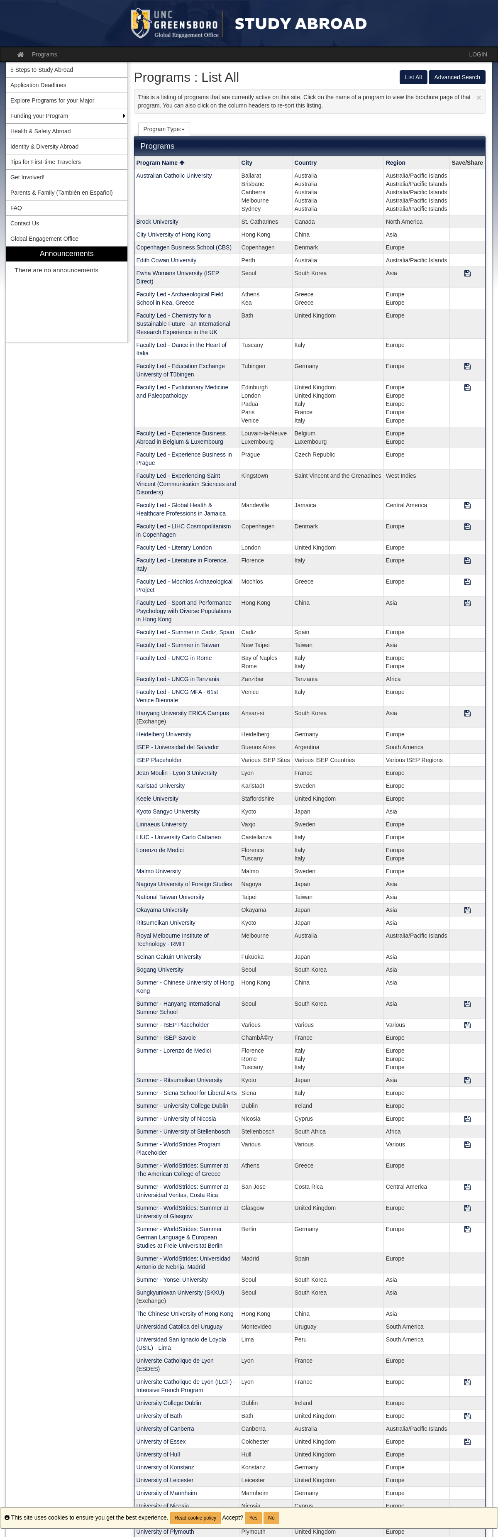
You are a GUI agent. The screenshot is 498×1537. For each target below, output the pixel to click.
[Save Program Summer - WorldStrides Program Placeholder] (467, 1145)
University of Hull (158, 1454)
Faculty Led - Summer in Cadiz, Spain (185, 632)
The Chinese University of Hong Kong (185, 1313)
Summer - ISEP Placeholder (173, 1024)
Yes (253, 1518)
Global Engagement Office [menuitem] (44, 238)
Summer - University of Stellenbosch (183, 1131)
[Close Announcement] (478, 97)
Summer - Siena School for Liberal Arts (187, 1093)
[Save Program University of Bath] (467, 1416)
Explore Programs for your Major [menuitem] (52, 100)
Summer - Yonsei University (172, 1279)
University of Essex (161, 1441)
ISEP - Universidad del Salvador (178, 747)
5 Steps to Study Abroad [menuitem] (41, 69)
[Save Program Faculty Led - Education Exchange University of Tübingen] (467, 366)
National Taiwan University (171, 897)
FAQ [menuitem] (16, 208)
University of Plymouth (165, 1531)
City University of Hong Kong (174, 234)
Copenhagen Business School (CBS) (184, 247)
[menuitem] (66, 294)
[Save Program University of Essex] (467, 1442)
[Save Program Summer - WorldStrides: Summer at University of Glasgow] (467, 1208)
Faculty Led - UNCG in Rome (174, 658)
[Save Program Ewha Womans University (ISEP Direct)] (467, 273)
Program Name (161, 162)
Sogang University (160, 969)
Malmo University (159, 871)
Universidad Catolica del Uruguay (180, 1326)
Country (306, 162)
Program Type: (164, 129)
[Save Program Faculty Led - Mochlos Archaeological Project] (467, 582)
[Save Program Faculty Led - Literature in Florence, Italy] (467, 561)
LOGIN (478, 54)
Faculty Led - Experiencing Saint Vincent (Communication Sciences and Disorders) (186, 484)
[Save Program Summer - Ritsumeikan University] (467, 1080)
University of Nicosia (163, 1506)
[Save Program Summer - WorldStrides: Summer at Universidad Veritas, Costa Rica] (467, 1187)
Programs (44, 54)
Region (395, 162)
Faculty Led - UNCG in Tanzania (178, 679)
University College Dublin (169, 1403)
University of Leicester (165, 1480)
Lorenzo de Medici (160, 850)
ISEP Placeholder (159, 760)
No (271, 1518)
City (247, 162)
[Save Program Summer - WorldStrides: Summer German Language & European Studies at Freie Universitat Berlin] (467, 1229)
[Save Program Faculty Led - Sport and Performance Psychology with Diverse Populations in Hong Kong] (467, 603)
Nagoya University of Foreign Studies (184, 884)
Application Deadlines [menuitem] (38, 85)
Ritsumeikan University (166, 922)
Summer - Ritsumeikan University (180, 1080)
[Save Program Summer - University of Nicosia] (467, 1119)
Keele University (157, 798)
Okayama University (162, 910)
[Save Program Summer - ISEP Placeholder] (467, 1025)
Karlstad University (161, 785)
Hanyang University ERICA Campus (183, 713)
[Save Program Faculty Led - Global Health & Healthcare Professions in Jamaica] (467, 505)
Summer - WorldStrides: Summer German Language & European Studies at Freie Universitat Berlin (180, 1237)
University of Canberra (165, 1428)
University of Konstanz (165, 1467)
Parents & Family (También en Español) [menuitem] (61, 192)
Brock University (157, 221)
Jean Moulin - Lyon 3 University (177, 773)
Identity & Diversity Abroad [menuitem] (44, 146)
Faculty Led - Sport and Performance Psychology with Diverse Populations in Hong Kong (184, 611)
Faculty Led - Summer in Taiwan (178, 645)
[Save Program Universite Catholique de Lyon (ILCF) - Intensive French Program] (467, 1382)
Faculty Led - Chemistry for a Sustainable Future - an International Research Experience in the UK (183, 323)
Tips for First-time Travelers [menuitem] (45, 162)
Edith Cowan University (167, 260)
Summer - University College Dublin (183, 1105)
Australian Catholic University (174, 175)
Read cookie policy (196, 1518)
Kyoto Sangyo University (168, 811)
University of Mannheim (167, 1493)
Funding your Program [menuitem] (39, 115)
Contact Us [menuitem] (24, 223)
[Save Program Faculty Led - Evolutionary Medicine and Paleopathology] (467, 388)
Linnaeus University (162, 824)
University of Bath (159, 1415)
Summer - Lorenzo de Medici (174, 1050)
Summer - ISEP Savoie (166, 1037)
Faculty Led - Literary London (174, 547)
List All (413, 77)
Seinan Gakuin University (169, 956)
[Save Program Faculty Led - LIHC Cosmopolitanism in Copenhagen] (467, 527)
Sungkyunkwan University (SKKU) (181, 1292)
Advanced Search (457, 77)
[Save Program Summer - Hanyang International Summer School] (467, 1004)
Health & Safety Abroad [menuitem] (40, 131)
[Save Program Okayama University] (467, 910)
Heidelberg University (164, 734)
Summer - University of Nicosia (176, 1118)
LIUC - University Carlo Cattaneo (179, 837)
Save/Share (467, 162)
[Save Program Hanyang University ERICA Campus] (467, 713)
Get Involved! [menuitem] (27, 177)
